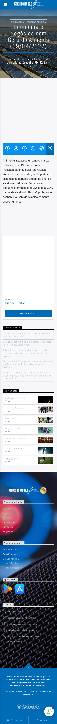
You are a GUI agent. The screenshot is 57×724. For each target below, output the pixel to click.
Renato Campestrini (12, 568)
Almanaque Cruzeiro (15, 438)
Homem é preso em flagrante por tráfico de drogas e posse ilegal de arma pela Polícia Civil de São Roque (27, 375)
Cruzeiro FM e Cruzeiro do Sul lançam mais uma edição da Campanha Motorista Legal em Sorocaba (27, 364)
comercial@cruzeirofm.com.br (22, 618)
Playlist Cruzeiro (13, 428)
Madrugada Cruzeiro (15, 398)
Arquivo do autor (28, 313)
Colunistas (17, 22)
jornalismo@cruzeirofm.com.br (22, 630)
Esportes (7, 513)
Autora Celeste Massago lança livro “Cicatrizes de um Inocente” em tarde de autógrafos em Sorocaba (27, 353)
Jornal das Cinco (13, 448)
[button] (49, 711)
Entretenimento (10, 522)
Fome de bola (12, 458)
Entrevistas (8, 527)
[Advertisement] (28, 113)
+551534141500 (16, 611)
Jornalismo (8, 508)
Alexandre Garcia (11, 549)
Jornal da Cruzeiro (14, 408)
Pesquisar (14, 720)
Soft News (10, 418)
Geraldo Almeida (36, 22)
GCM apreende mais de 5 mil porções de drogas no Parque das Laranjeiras (27, 343)
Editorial (7, 518)
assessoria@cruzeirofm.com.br (22, 624)
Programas (8, 531)
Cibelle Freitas (15, 303)
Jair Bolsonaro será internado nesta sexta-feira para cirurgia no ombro (27, 335)
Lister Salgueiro (10, 563)
